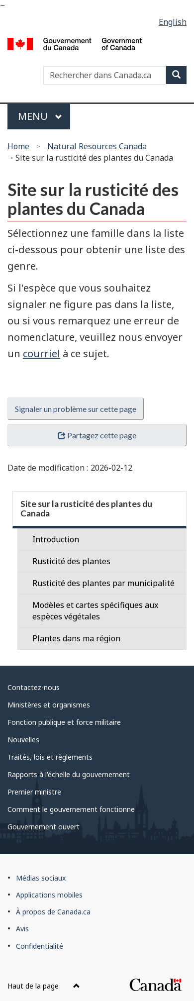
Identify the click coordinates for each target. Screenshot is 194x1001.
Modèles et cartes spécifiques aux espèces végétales (95, 611)
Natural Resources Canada (97, 146)
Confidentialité (39, 946)
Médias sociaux (41, 878)
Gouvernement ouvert (43, 826)
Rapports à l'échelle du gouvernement (68, 774)
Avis (22, 928)
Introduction (55, 539)
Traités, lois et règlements (50, 757)
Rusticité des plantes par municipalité (103, 583)
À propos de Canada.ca (53, 911)
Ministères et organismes (48, 704)
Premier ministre (34, 792)
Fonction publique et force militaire (64, 722)
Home (18, 146)
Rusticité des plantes (71, 561)
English (173, 21)
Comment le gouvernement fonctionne (71, 809)
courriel (41, 353)
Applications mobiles (49, 895)
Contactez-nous (33, 687)
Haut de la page (43, 986)
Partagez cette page (97, 435)
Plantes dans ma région (76, 638)
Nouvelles (23, 739)
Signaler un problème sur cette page (75, 408)
